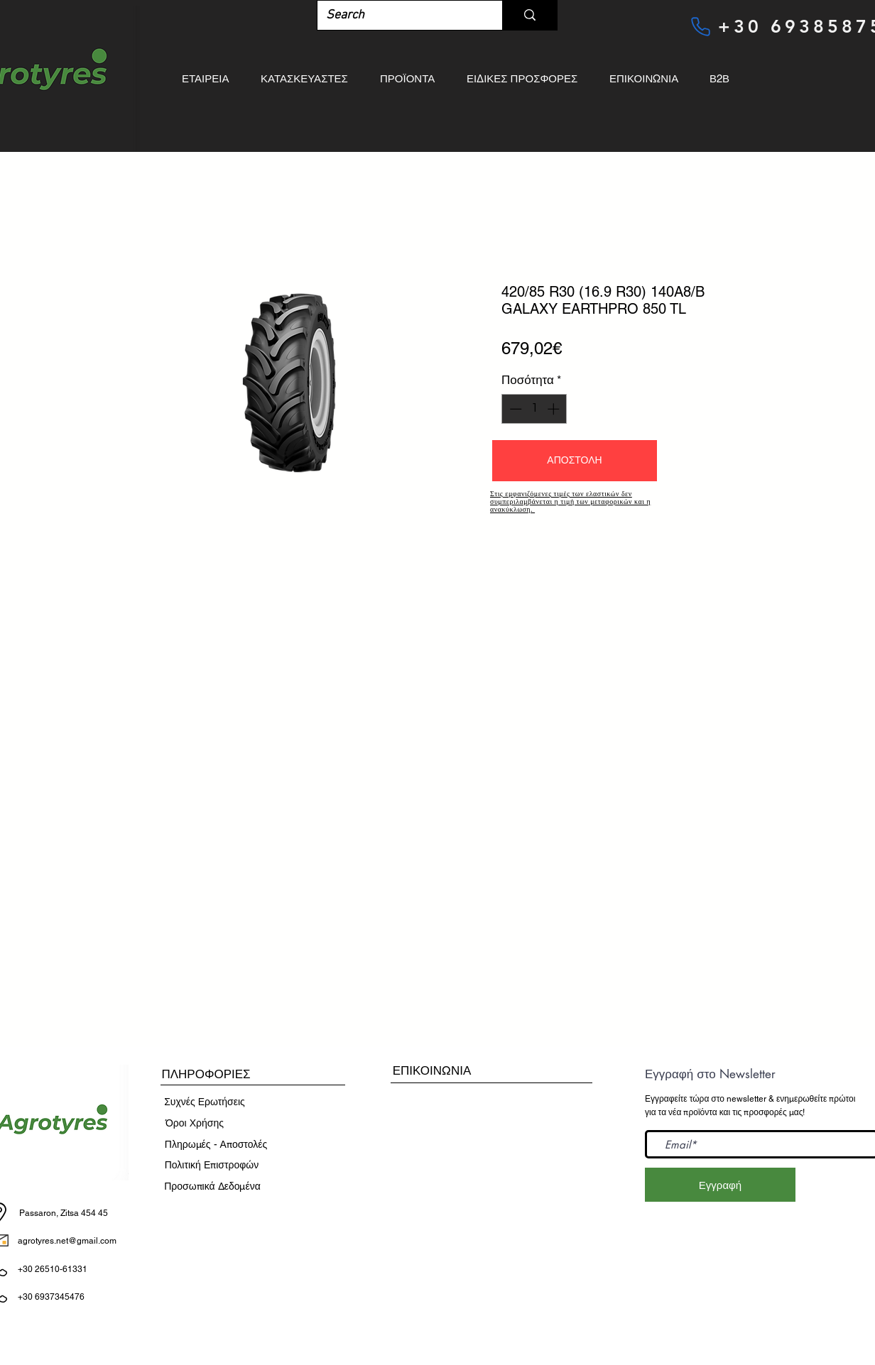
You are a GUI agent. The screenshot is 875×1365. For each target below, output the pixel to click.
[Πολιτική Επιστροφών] (212, 1165)
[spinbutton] (534, 409)
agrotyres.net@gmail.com (67, 1241)
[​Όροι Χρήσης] (195, 1123)
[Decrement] (514, 409)
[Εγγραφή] (720, 1185)
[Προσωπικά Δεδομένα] (212, 1187)
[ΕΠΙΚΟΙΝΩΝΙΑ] (432, 1071)
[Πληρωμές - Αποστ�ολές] (216, 1145)
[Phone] (700, 26)
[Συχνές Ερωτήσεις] (205, 1102)
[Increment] (554, 409)
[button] (574, 460)
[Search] (399, 15)
